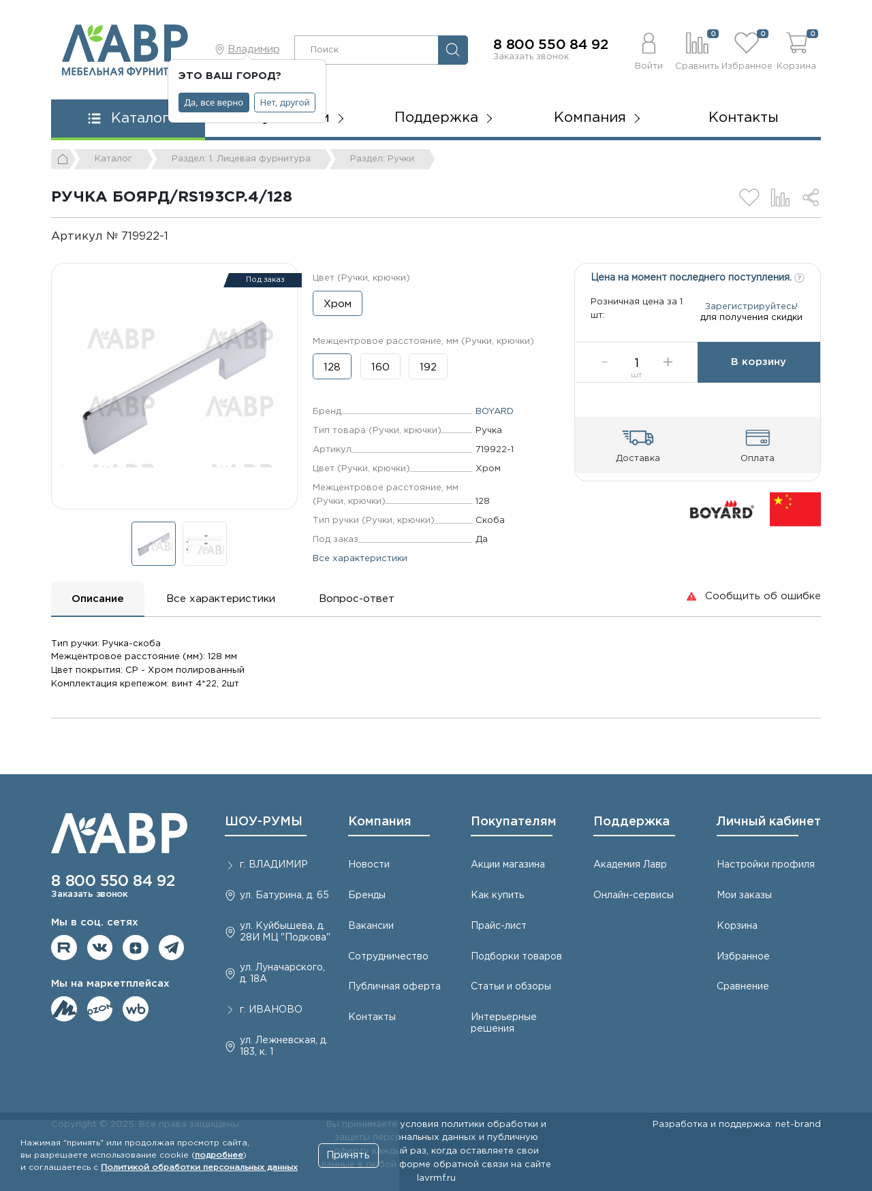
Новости (369, 865)
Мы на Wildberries (136, 1009)
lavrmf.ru (436, 1178)
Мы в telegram (172, 948)
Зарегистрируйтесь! (751, 314)
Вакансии (371, 926)
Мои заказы (744, 895)
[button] (649, 50)
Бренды (367, 895)
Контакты (743, 118)
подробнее (219, 1155)
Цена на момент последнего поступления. (698, 277)
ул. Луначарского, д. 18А (282, 973)
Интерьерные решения (504, 1023)
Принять (348, 1155)
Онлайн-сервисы (633, 895)
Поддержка (631, 821)
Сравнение (743, 987)
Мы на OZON (100, 1009)
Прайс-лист (499, 926)
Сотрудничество (388, 957)
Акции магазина (508, 865)
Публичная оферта (394, 987)
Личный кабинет (769, 821)
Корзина (737, 926)
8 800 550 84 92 (550, 45)
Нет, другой (285, 102)
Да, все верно (214, 102)
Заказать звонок (531, 56)
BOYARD (495, 411)
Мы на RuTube (64, 948)
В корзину (758, 376)
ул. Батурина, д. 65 (284, 895)
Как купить (497, 895)
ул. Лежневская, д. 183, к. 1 (284, 1046)
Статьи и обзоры (511, 987)
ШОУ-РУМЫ (263, 821)
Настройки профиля (766, 865)
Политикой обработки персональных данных (199, 1167)
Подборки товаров (516, 957)
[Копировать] (179, 237)
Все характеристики (360, 558)
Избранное (743, 957)
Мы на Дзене (136, 948)
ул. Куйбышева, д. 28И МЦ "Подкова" (285, 932)
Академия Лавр (630, 865)
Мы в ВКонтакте (100, 948)
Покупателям (514, 821)
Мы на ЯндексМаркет (64, 1009)
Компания (379, 821)
